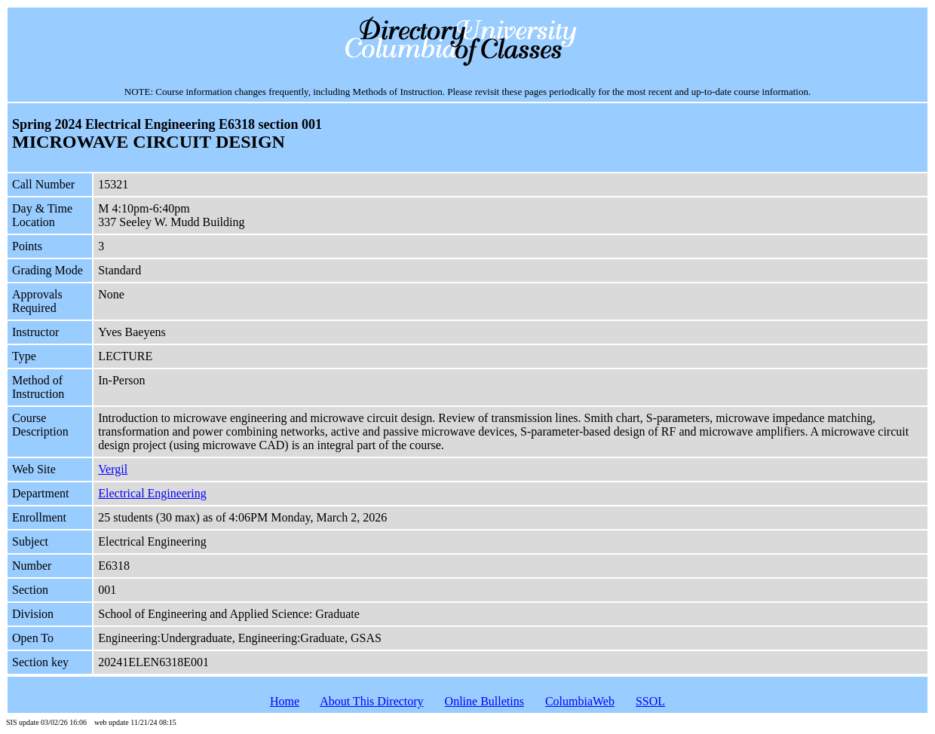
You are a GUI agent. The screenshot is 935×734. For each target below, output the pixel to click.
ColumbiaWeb (580, 701)
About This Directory (371, 701)
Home (284, 701)
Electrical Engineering (152, 493)
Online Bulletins (484, 701)
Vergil (112, 469)
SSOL (650, 701)
